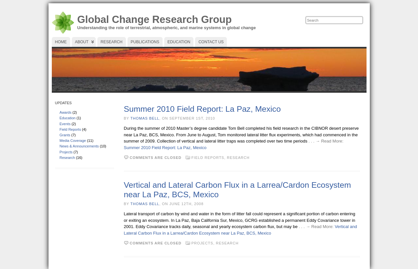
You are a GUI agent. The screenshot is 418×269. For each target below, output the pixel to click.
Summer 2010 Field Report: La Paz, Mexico (202, 109)
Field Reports (70, 129)
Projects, (203, 243)
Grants (65, 135)
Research (67, 158)
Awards (65, 112)
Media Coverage (73, 141)
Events (65, 124)
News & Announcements (79, 146)
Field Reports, (209, 158)
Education (68, 118)
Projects (66, 152)
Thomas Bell (144, 118)
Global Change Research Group (154, 19)
